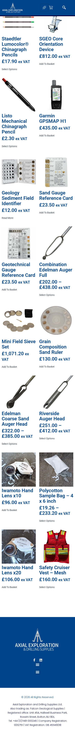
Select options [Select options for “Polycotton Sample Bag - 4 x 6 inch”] (47, 521)
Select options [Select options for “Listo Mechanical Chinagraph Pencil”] (9, 146)
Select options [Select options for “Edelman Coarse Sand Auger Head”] (9, 444)
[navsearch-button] (64, 7)
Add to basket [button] (47, 64)
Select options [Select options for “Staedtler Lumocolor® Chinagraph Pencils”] (9, 69)
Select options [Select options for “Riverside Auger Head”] (47, 438)
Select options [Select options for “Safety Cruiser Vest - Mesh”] (47, 587)
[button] (37, 664)
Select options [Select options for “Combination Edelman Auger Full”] (47, 295)
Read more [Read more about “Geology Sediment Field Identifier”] (7, 218)
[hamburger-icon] (44, 8)
